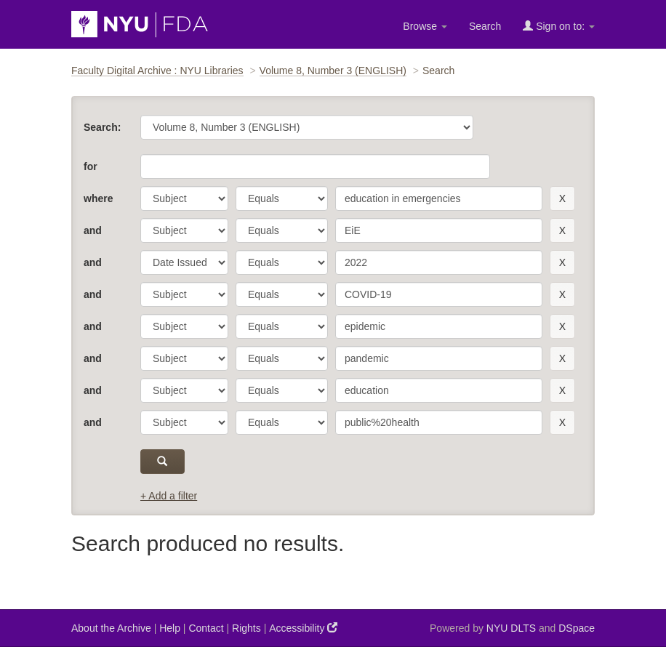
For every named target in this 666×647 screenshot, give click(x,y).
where (98, 198)
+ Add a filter (168, 496)
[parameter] (184, 198)
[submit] (162, 461)
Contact (205, 628)
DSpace (576, 628)
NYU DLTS (511, 628)
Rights (246, 628)
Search (485, 26)
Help (169, 628)
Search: (102, 127)
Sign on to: (559, 26)
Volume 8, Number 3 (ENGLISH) (333, 70)
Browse (425, 26)
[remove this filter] (562, 198)
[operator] (282, 198)
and (93, 230)
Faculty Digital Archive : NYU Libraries (157, 70)
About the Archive (111, 628)
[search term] (438, 198)
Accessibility (303, 628)
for (90, 166)
